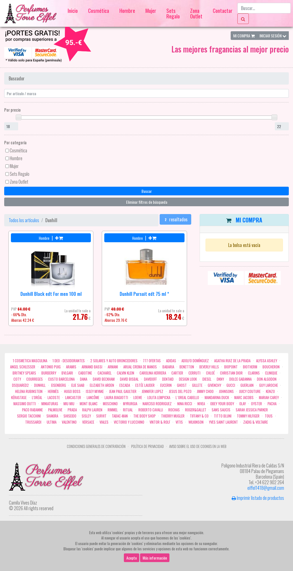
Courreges (34, 379)
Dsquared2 (20, 385)
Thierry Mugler (173, 416)
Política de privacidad (147, 446)
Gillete (197, 385)
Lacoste (54, 397)
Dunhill (40, 385)
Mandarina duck (217, 397)
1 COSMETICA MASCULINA (30, 360)
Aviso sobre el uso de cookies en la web (197, 446)
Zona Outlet (196, 13)
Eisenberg (58, 385)
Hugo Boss (72, 391)
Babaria (168, 367)
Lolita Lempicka (158, 397)
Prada (72, 409)
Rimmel (113, 409)
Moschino (110, 403)
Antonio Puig (51, 367)
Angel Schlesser (22, 367)
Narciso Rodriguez (157, 403)
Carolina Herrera (153, 373)
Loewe (137, 397)
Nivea (201, 403)
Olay (242, 403)
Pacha (272, 403)
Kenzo (270, 391)
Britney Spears (24, 373)
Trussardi (33, 422)
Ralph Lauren (92, 409)
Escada (124, 385)
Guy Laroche (268, 385)
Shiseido (69, 416)
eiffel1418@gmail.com (265, 487)
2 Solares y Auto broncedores (114, 360)
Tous (269, 416)
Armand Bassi (92, 367)
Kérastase (19, 397)
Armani (113, 367)
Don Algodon (267, 379)
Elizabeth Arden (102, 385)
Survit (101, 416)
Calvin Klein (125, 373)
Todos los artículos (24, 220)
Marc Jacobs (244, 397)
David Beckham (104, 379)
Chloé (210, 373)
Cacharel (105, 373)
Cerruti (194, 373)
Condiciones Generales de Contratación (96, 446)
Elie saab (77, 385)
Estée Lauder (145, 385)
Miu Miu (68, 403)
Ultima (51, 422)
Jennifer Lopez (152, 391)
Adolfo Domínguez (195, 360)
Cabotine (85, 373)
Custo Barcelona (61, 379)
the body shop (144, 416)
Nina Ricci (184, 403)
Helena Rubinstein (28, 391)
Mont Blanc (89, 403)
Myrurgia (130, 403)
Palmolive (55, 409)
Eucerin (166, 385)
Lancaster (73, 397)
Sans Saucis (221, 409)
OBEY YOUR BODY (222, 403)
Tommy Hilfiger (248, 416)
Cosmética (98, 10)
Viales (104, 422)
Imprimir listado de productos (258, 498)
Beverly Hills (209, 367)
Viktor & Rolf (160, 422)
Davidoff (150, 379)
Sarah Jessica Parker (252, 409)
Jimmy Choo (205, 391)
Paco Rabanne (32, 409)
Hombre (127, 10)
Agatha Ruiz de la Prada (232, 360)
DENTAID (168, 379)
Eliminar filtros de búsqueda (146, 202)
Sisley (86, 416)
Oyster (256, 403)
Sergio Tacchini (29, 416)
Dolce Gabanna (240, 379)
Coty (17, 379)
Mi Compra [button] (244, 36)
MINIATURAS (49, 403)
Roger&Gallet (195, 409)
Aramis (71, 367)
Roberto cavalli (150, 409)
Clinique (271, 373)
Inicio (73, 10)
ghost (182, 385)
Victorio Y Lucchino (129, 422)
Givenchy (214, 385)
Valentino (69, 422)
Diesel (206, 379)
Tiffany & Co (199, 416)
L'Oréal (37, 397)
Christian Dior (231, 373)
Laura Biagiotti (116, 397)
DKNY (220, 379)
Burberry (48, 373)
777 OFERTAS (152, 360)
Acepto (131, 559)
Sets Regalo (173, 13)
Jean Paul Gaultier (122, 391)
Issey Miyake (95, 391)
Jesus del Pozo (180, 391)
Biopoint (231, 367)
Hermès (53, 391)
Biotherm (250, 367)
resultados (175, 219)
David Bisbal (129, 379)
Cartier (177, 373)
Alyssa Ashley (266, 360)
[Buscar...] (264, 8)
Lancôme (93, 397)
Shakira (52, 416)
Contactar (223, 10)
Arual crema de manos (140, 367)
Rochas (174, 409)
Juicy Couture (250, 391)
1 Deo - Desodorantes (69, 360)
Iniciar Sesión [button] (272, 36)
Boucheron (271, 367)
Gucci (230, 385)
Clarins (254, 373)
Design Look (188, 379)
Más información (155, 559)
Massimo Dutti (24, 403)
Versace (88, 422)
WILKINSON (196, 422)
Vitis (179, 422)
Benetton (186, 367)
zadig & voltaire (255, 422)
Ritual (128, 409)
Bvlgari (67, 373)
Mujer (150, 10)
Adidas (171, 360)
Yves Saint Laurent (223, 422)
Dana (83, 379)
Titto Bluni (222, 416)
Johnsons (226, 391)
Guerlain (247, 385)
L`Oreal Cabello (187, 397)
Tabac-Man (120, 416)
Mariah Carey (269, 397)
